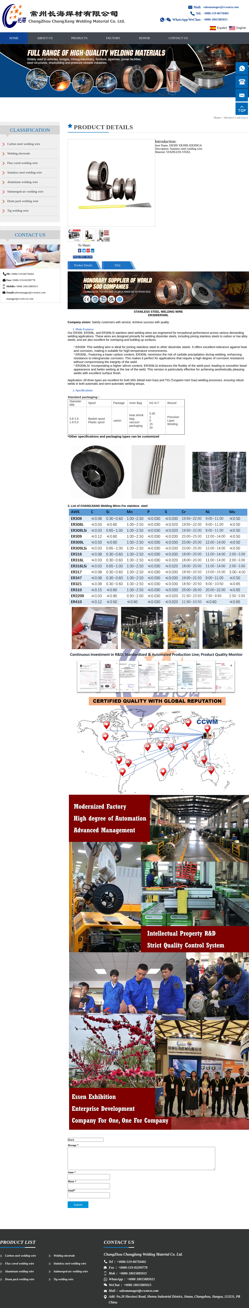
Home (217, 117)
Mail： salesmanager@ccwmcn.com (134, 1290)
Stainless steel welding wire (70, 1263)
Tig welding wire (63, 1279)
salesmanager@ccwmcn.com (221, 7)
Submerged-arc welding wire (71, 1271)
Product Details (83, 265)
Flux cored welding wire (19, 1263)
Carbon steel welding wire (20, 1255)
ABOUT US (44, 38)
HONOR (144, 38)
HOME (13, 38)
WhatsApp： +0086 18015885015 (132, 1279)
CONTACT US (178, 38)
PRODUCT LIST (17, 1242)
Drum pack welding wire (19, 1279)
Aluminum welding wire (19, 1271)
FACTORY (113, 38)
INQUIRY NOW (83, 256)
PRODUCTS (79, 38)
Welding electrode (64, 1255)
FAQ (117, 265)
